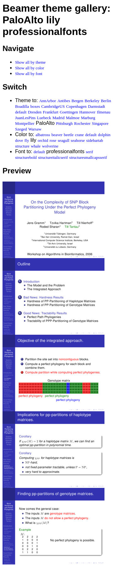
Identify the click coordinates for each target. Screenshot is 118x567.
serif (89, 151)
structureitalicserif (53, 157)
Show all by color (29, 68)
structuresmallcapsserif (88, 157)
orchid (43, 140)
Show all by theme (30, 62)
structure (22, 146)
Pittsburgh (64, 123)
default (20, 112)
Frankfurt (50, 112)
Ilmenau (103, 112)
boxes (35, 106)
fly (27, 140)
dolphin (104, 134)
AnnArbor (47, 100)
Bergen (77, 100)
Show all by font (28, 73)
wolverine (50, 146)
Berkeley (92, 100)
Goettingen (69, 112)
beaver (57, 134)
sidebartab (94, 140)
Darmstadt (96, 106)
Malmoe (72, 117)
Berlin (106, 100)
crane (79, 134)
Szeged (21, 129)
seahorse (78, 140)
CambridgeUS (53, 106)
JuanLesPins (25, 117)
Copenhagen (76, 106)
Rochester (82, 123)
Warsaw (35, 129)
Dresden (35, 112)
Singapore (100, 123)
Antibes (63, 100)
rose (52, 140)
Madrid (59, 117)
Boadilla (22, 106)
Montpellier (24, 123)
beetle (69, 134)
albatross (43, 134)
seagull (64, 140)
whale (36, 146)
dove (19, 140)
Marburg (88, 117)
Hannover (87, 112)
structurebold (26, 157)
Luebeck (44, 117)
